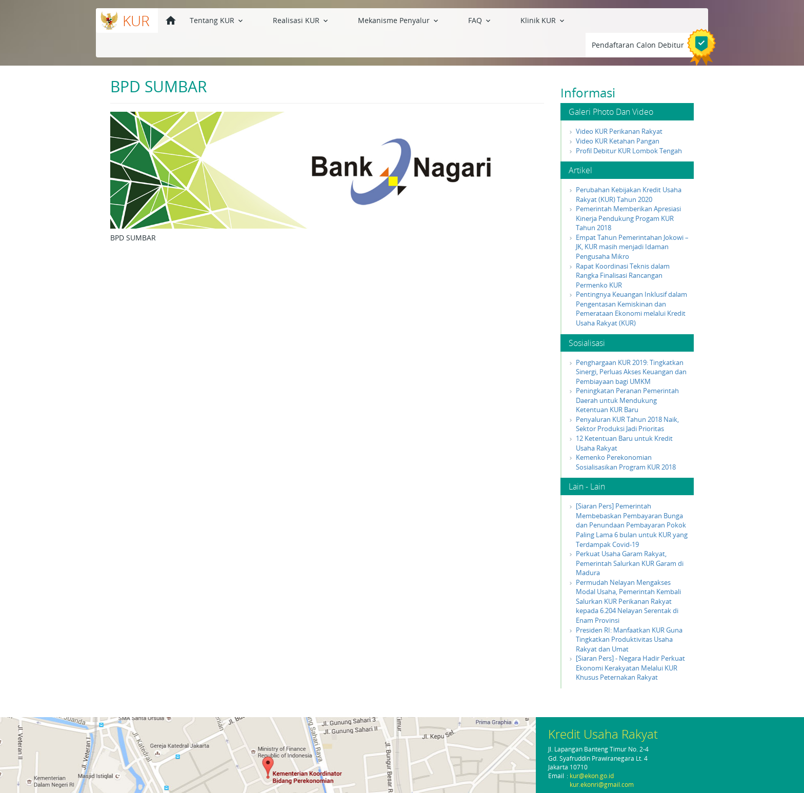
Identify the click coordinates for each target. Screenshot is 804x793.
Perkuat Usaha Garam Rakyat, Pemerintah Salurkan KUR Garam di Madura (630, 538)
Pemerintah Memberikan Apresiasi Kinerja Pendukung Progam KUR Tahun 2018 (628, 193)
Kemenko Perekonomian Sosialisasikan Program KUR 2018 (626, 437)
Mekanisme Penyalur (360, 19)
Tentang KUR (217, 19)
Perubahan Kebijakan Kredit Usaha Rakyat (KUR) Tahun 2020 (628, 169)
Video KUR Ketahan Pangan (617, 116)
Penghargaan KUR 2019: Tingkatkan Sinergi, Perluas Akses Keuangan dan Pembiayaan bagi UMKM (631, 347)
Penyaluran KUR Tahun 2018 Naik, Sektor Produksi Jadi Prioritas (627, 399)
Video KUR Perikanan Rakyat (619, 106)
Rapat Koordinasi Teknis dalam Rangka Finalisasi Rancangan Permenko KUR (623, 251)
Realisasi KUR (281, 19)
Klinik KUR (465, 19)
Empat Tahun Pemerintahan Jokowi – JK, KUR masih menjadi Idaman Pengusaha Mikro (632, 222)
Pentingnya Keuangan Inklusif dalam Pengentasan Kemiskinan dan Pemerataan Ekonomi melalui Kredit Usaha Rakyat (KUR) (631, 284)
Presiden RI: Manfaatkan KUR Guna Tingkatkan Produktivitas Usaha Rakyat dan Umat (629, 615)
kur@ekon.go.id (592, 775)
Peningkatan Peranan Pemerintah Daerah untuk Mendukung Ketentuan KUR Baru (627, 375)
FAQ (422, 19)
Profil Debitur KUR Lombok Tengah (629, 126)
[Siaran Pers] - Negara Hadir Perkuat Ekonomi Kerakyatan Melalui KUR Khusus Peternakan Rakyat (630, 643)
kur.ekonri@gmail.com (602, 784)
